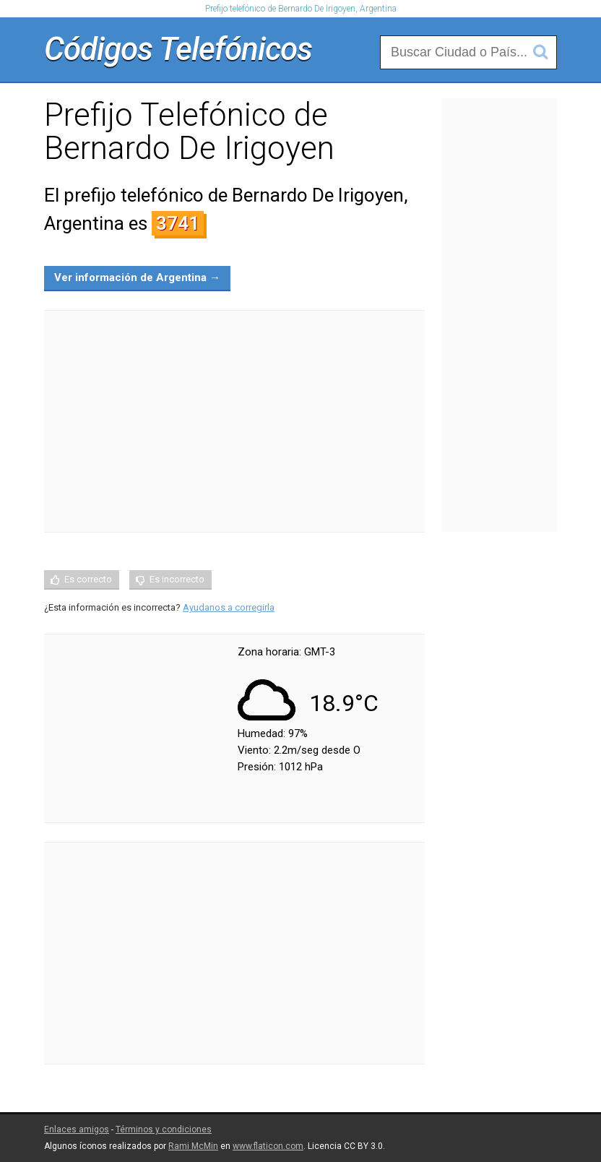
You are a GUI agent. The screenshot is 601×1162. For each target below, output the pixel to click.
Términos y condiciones (164, 1129)
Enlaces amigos (76, 1129)
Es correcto (88, 579)
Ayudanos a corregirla (228, 607)
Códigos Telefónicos (178, 49)
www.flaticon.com (268, 1146)
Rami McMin (193, 1146)
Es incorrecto (177, 579)
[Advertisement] (234, 421)
